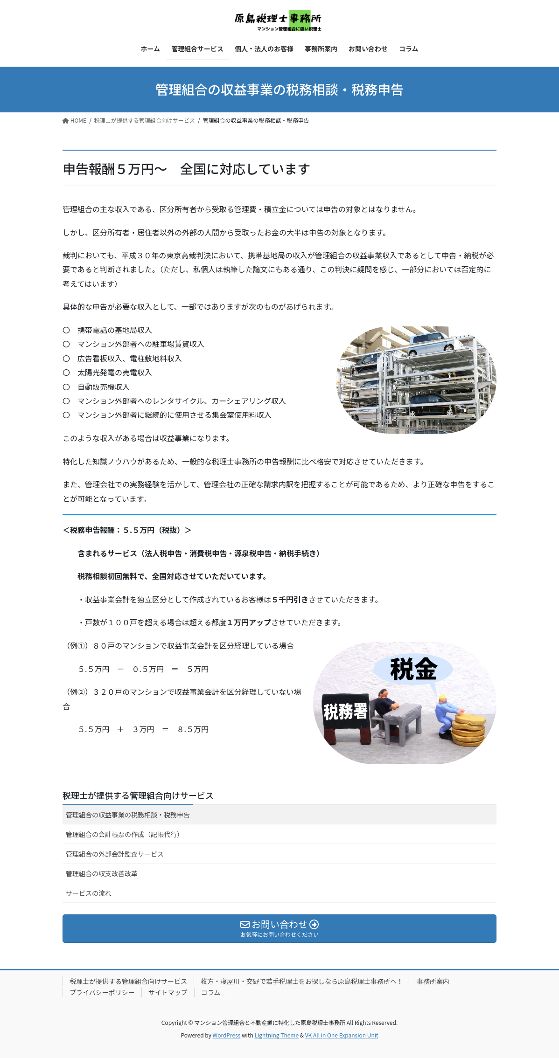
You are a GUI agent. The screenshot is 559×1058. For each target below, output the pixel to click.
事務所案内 (433, 981)
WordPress (227, 1035)
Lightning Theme (276, 1035)
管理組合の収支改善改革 (102, 873)
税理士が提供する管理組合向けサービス (138, 795)
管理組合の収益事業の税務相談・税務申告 (128, 814)
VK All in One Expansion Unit (341, 1035)
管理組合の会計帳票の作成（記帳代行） (124, 834)
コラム (211, 992)
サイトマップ (168, 992)
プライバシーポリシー (102, 992)
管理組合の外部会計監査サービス (115, 853)
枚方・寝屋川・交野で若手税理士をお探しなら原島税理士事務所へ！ (302, 981)
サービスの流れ (89, 893)
